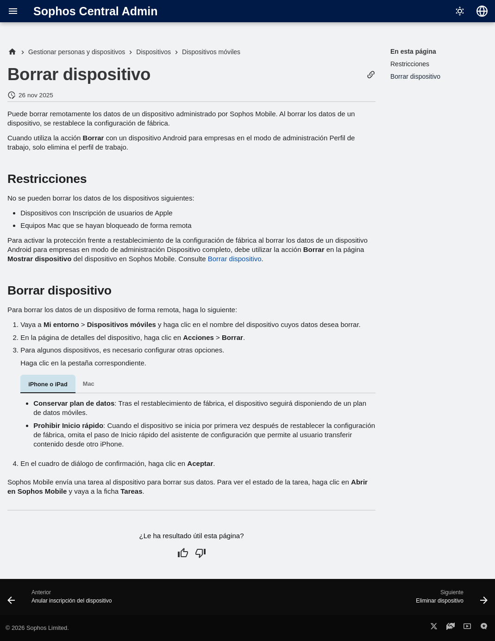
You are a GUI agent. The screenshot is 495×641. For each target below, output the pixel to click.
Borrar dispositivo (235, 259)
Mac (88, 383)
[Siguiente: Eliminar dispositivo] (449, 599)
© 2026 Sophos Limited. (37, 627)
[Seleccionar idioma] (482, 11)
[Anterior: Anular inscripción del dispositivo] (62, 599)
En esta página (413, 51)
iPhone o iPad (48, 384)
